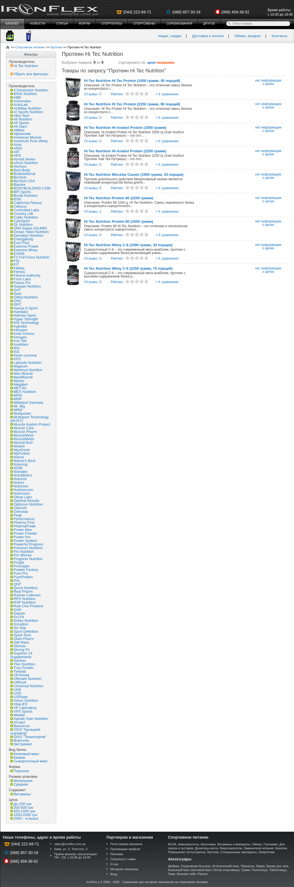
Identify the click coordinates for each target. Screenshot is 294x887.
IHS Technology (24, 323)
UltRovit (18, 682)
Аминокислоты (188, 844)
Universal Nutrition (26, 686)
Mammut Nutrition (26, 370)
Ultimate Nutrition (26, 679)
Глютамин (271, 844)
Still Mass (19, 642)
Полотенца (259, 870)
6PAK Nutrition (23, 94)
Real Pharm (21, 591)
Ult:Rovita (19, 675)
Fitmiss (17, 272)
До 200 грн (21, 804)
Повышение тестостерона (186, 852)
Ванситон (20, 726)
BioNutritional (22, 174)
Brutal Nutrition (24, 195)
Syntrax (18, 660)
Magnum (19, 366)
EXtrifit (17, 254)
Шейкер (173, 866)
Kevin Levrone (23, 355)
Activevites (20, 101)
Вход (113, 874)
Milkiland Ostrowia (26, 402)
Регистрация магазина (126, 844)
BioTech (18, 177)
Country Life (21, 214)
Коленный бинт (178, 870)
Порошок (19, 771)
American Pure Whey (29, 141)
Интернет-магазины (124, 869)
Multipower (20, 413)
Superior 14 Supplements (21, 655)
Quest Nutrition (24, 588)
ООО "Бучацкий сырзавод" (25, 731)
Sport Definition (24, 631)
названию (166, 62)
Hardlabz (19, 312)
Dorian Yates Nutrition (29, 232)
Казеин (17, 757)
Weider (17, 715)
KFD (15, 359)
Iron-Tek (18, 341)
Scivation (19, 624)
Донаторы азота (206, 848)
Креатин (281, 848)
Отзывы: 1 (93, 211)
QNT (15, 584)
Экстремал (21, 744)
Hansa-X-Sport (24, 308)
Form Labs (20, 279)
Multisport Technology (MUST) (29, 419)
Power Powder (23, 533)
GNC (16, 301)
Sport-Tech (20, 635)
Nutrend (18, 479)
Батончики (208, 844)
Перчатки (247, 866)
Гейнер (257, 844)
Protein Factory (24, 570)
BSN (15, 199)
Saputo (17, 613)
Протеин (213, 852)
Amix (16, 145)
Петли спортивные (226, 870)
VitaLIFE (19, 704)
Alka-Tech (20, 115)
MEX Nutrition (23, 392)
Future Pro (20, 283)
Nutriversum (21, 490)
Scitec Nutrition (24, 620)
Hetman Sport (23, 315)
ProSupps (20, 566)
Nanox (17, 457)
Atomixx (18, 166)
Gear (16, 293)
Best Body (20, 170)
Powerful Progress (26, 544)
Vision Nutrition (24, 700)
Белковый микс (24, 754)
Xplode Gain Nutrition (29, 719)
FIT (14, 264)
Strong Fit (19, 650)
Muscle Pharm (23, 432)
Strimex (18, 646)
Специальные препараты (239, 852)
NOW (16, 468)
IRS (15, 348)
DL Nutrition (21, 224)
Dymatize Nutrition (26, 235)
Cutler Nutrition (24, 217)
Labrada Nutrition (26, 363)
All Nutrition (21, 119)
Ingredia (18, 326)
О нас (114, 864)
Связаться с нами (123, 859)
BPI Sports (20, 192)
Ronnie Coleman (25, 595)
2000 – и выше (24, 818)
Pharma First (22, 522)
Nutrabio (18, 471)
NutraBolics (21, 475)
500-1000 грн (23, 811)
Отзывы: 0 (93, 94)
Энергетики (266, 852)
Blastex (18, 184)
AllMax (17, 130)
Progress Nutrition (26, 559)
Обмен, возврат (247, 36)
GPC (16, 304)
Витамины (20, 794)
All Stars (18, 126)
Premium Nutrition (26, 548)
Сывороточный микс (29, 761)
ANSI (16, 148)
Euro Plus (19, 243)
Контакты (279, 36)
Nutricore (19, 486)
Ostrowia (19, 511)
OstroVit (18, 508)
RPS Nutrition (23, 599)
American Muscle (26, 137)
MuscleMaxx (22, 435)
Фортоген (19, 740)
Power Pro (20, 537)
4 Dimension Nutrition (29, 90)
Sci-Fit (17, 617)
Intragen (18, 337)
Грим (171, 874)
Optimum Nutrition (26, 504)
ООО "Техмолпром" (28, 737)
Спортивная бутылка (195, 866)
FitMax (17, 268)
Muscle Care (22, 428)
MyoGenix (20, 450)
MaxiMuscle (21, 377)
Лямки (260, 866)
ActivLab (19, 105)
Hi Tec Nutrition (24, 66)
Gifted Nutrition (24, 297)
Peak (16, 515)
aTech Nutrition (24, 163)
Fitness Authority (25, 275)
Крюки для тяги (277, 866)
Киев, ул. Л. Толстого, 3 (71, 849)
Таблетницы (277, 870)
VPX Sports (21, 711)
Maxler (17, 381)
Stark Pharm (22, 639)
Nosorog (18, 464)
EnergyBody (22, 239)
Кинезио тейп (186, 874)
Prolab (17, 562)
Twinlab (18, 671)
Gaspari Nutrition (25, 286)
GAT (15, 290)
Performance (22, 519)
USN (15, 693)
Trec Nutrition (23, 664)
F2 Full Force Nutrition (30, 257)
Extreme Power (24, 246)
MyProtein (20, 453)
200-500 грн (21, 807)
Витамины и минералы (233, 844)
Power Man (21, 530)
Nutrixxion (20, 493)
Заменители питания (258, 848)
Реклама (116, 854)
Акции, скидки (170, 36)
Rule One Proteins (26, 606)
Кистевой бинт (201, 870)
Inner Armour (22, 333)
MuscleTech (21, 442)
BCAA (172, 844)
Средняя (19, 784)
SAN (15, 610)
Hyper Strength (24, 319)
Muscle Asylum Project (30, 424)
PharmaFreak (23, 526)
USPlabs (19, 697)
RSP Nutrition (23, 602)
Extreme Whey (23, 250)
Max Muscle (21, 373)
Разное (202, 874)
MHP (16, 399)
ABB (15, 97)
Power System (23, 541)
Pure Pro (19, 573)
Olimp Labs (21, 497)
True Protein (22, 668)
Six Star (18, 628)
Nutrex (17, 482)
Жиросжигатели (231, 848)
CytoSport (20, 221)
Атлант (17, 722)
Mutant (17, 446)
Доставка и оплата (208, 36)
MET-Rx (18, 388)
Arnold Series (23, 159)
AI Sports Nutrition (26, 112)
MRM (16, 410)
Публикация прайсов (125, 849)
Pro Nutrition (22, 551)
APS (15, 155)
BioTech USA (22, 181)
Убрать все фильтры (29, 74)
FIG (15, 261)
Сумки (245, 870)
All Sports (19, 123)
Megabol (19, 384)
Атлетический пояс (225, 866)
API (15, 152)
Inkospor (19, 330)
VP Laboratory (23, 708)
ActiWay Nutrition (25, 108)
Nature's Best (23, 461)
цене (151, 62)
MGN (16, 395)
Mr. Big (17, 406)
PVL (15, 580)
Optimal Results (24, 501)
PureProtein (21, 577)
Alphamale (20, 134)
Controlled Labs (24, 210)
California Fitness (26, 203)
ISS (15, 352)
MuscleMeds (22, 439)
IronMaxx (19, 344)
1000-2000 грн (23, 815)
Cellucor (18, 206)
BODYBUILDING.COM (30, 188)
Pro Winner (21, 555)
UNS (15, 689)
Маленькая (21, 781)
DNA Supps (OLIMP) (28, 228)
